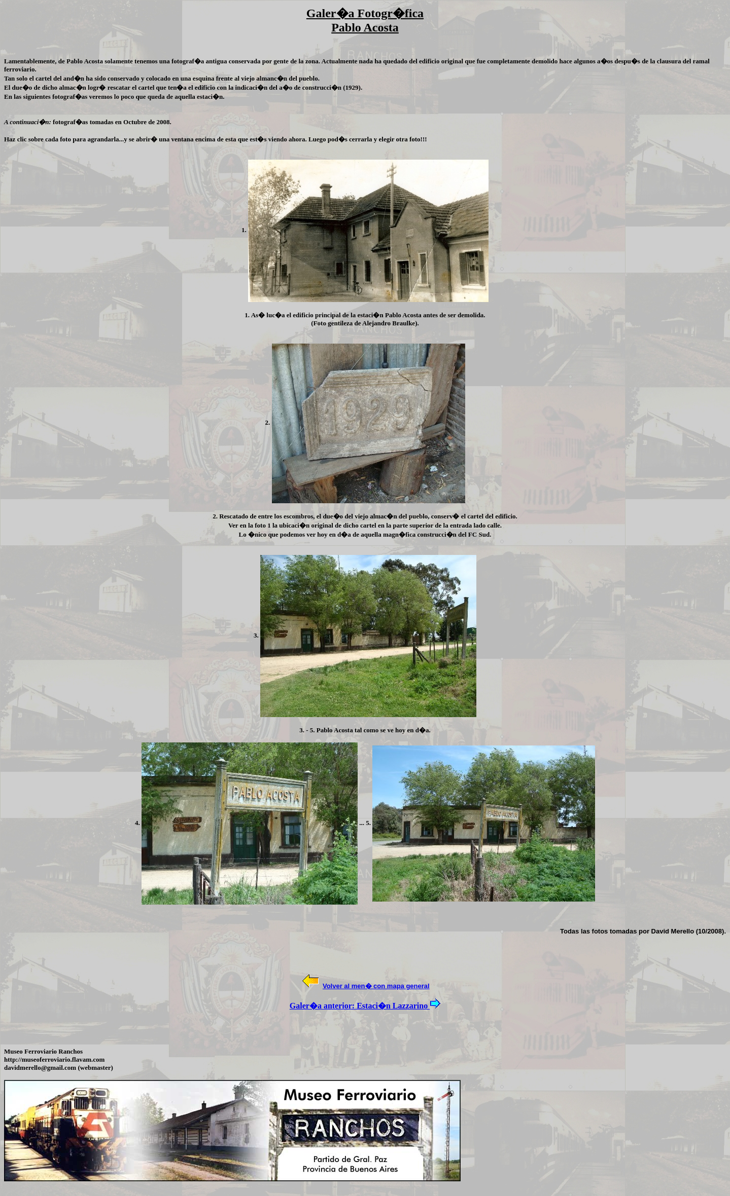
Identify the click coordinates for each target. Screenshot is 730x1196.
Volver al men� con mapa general (376, 986)
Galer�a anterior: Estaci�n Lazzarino (360, 1005)
